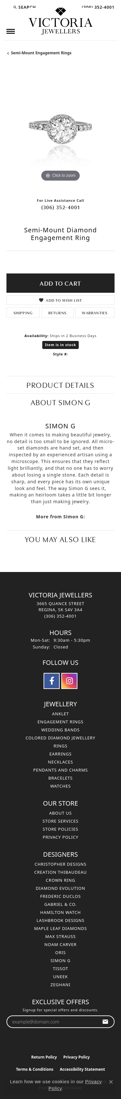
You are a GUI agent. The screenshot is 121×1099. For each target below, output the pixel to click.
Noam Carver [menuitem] (61, 944)
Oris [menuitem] (60, 952)
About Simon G (61, 402)
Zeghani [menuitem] (61, 984)
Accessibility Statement (82, 1069)
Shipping (23, 312)
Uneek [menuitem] (60, 976)
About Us (60, 813)
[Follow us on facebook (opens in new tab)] (52, 681)
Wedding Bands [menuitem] (60, 730)
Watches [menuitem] (60, 786)
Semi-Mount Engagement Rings (41, 53)
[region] (60, 129)
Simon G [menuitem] (61, 960)
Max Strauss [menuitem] (60, 936)
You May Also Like (60, 538)
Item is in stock (60, 344)
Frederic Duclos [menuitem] (60, 896)
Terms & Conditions (34, 1069)
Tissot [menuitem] (60, 968)
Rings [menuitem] (60, 746)
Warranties (94, 312)
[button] (24, 7)
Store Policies (60, 829)
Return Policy (44, 1057)
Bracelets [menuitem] (60, 778)
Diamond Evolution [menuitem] (60, 888)
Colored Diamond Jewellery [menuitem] (60, 738)
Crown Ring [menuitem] (61, 880)
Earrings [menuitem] (60, 754)
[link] (97, 7)
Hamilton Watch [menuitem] (60, 912)
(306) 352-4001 (60, 206)
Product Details (60, 384)
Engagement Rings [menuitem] (60, 722)
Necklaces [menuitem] (60, 762)
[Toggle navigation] (10, 31)
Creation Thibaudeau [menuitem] (60, 872)
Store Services (60, 821)
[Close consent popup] (111, 1082)
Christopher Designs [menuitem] (60, 864)
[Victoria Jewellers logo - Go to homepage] (60, 21)
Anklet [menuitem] (60, 714)
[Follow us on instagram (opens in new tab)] (69, 681)
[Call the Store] (60, 616)
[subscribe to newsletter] (105, 1021)
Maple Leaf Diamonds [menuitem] (60, 928)
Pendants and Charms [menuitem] (60, 770)
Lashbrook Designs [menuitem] (60, 920)
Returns (57, 312)
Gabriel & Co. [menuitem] (60, 904)
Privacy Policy (60, 837)
